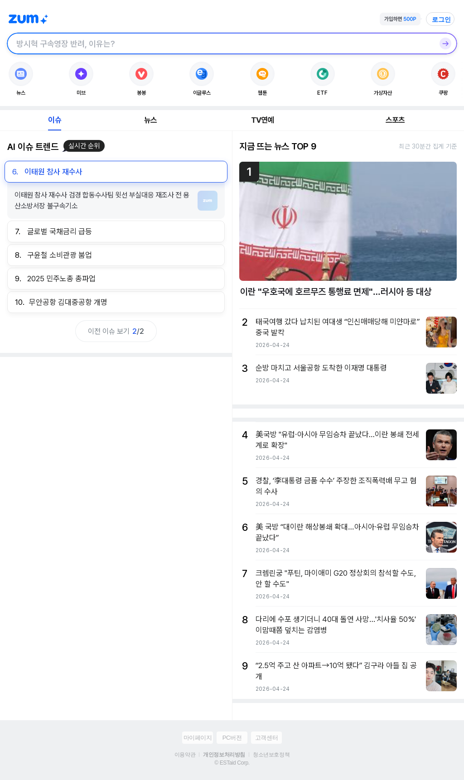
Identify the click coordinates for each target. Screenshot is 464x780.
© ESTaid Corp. (231, 763)
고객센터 (266, 737)
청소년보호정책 (271, 754)
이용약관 (184, 754)
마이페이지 (198, 737)
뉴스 (150, 120)
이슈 (54, 120)
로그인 (441, 19)
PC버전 (232, 737)
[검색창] (220, 43)
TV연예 (262, 120)
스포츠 (395, 120)
